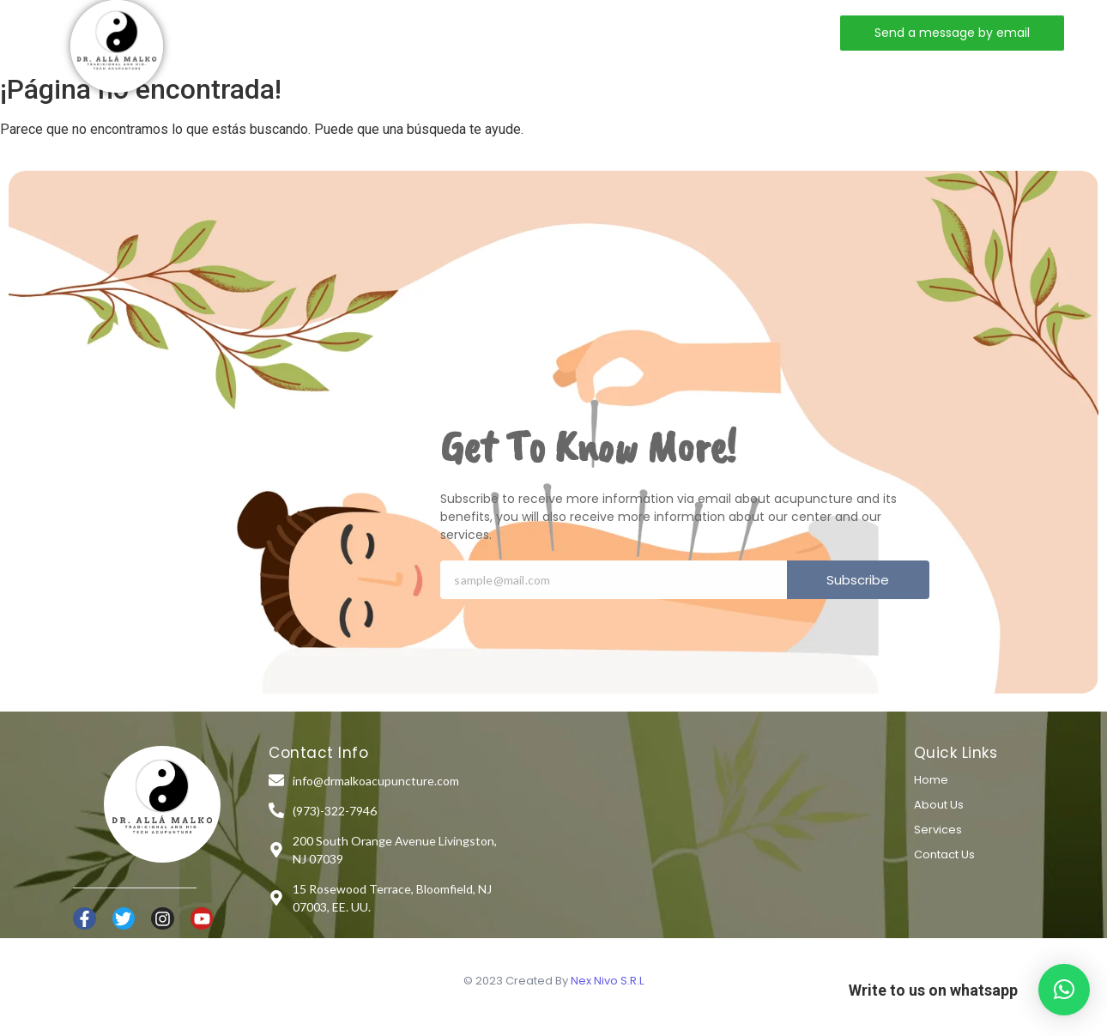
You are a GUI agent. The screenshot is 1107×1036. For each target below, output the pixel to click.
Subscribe (857, 580)
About (378, 32)
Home (300, 32)
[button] (1064, 989)
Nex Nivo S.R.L (607, 980)
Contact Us (944, 854)
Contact (559, 32)
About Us (939, 805)
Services (465, 32)
